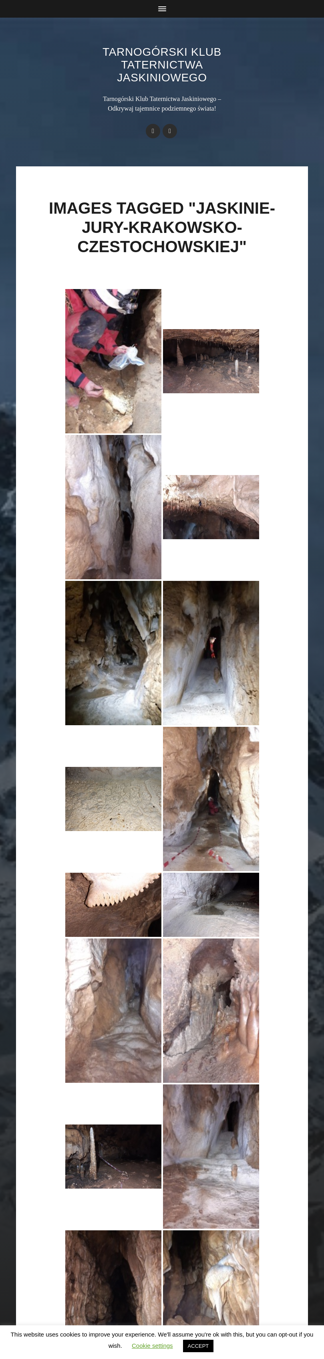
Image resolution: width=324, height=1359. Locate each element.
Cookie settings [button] (152, 1345)
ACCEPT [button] (198, 1346)
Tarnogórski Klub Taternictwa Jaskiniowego (162, 65)
